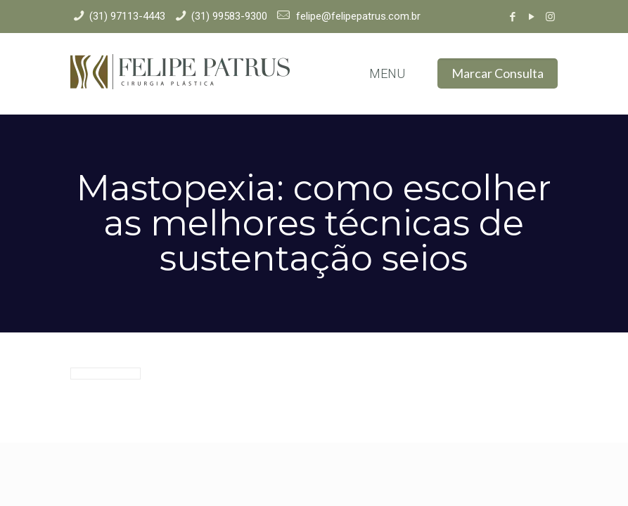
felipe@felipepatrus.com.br (357, 16)
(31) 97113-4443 (127, 16)
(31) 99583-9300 (229, 16)
